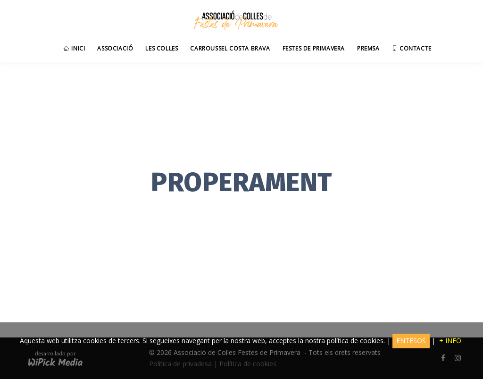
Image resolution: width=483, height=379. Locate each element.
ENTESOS (411, 340)
